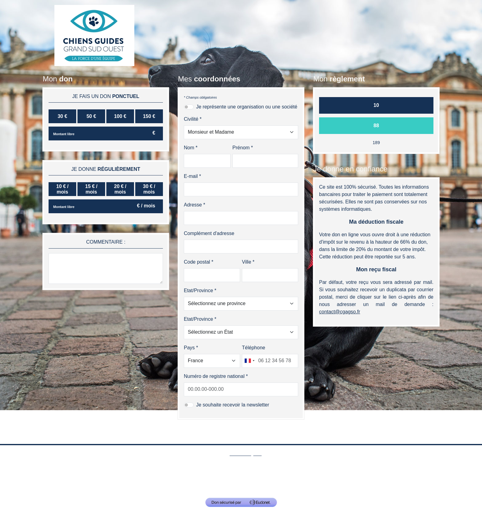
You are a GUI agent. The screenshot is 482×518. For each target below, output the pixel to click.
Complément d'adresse (209, 233)
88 (376, 125)
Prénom (241, 147)
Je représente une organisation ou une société (246, 106)
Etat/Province (198, 290)
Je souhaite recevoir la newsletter (232, 404)
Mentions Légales (245, 475)
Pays (189, 347)
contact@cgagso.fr (330, 485)
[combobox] (249, 360)
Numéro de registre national (214, 376)
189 (376, 142)
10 (376, 105)
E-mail (191, 176)
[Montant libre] (106, 133)
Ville (246, 262)
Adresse (193, 204)
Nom (189, 147)
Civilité (191, 119)
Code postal (197, 262)
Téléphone (253, 347)
